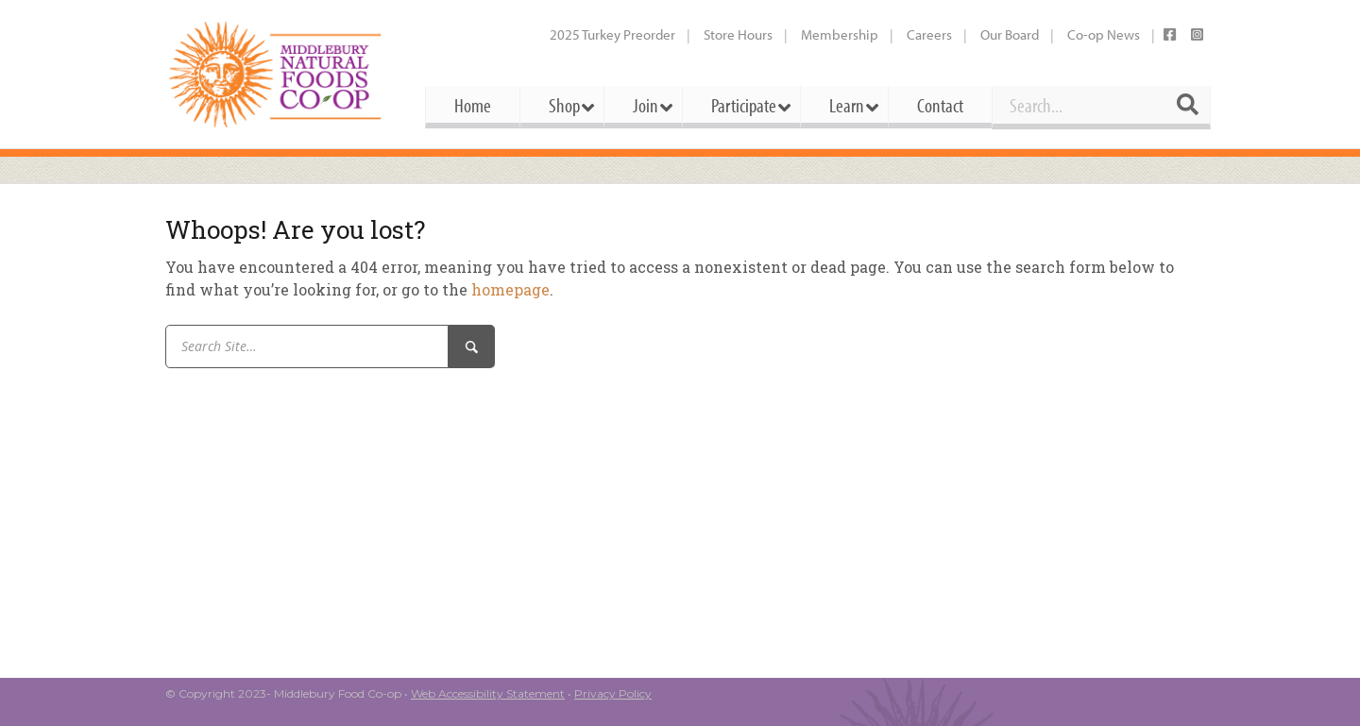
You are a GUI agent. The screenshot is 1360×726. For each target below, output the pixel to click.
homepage (510, 289)
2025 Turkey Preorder (612, 34)
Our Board (1009, 34)
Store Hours (738, 34)
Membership (839, 34)
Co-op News (1103, 34)
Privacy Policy (613, 693)
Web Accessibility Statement (488, 693)
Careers (929, 34)
